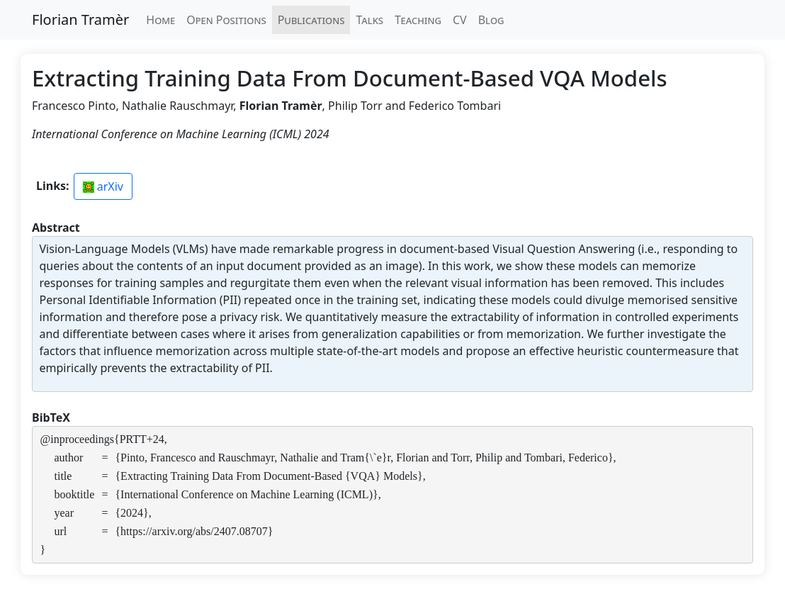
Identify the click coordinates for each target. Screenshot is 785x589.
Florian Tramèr (80, 19)
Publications (311, 20)
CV (460, 20)
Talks (369, 20)
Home (160, 20)
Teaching (418, 20)
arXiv (103, 186)
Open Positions (226, 20)
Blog (491, 20)
